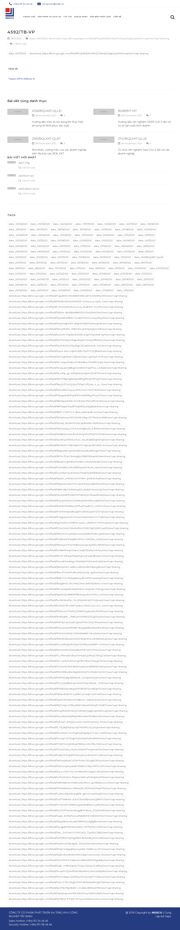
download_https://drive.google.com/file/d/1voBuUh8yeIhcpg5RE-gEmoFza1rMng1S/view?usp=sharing (66, 793)
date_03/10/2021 (104, 240)
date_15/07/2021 (59, 262)
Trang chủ (29, 17)
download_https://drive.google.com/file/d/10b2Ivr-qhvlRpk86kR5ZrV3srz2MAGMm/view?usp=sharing (65, 312)
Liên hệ (117, 17)
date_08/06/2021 (123, 246)
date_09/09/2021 (40, 251)
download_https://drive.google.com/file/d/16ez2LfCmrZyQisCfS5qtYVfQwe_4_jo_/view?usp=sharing (65, 384)
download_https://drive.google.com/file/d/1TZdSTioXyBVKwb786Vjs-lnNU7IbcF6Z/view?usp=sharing (65, 744)
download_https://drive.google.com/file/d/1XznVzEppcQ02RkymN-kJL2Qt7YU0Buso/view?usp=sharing (67, 876)
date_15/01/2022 (38, 262)
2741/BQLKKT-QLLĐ (132, 138)
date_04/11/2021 (146, 240)
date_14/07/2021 (38, 38)
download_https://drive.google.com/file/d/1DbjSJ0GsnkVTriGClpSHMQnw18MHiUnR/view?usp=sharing (66, 483)
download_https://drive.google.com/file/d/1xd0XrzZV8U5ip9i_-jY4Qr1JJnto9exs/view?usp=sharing (63, 843)
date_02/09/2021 (18, 240)
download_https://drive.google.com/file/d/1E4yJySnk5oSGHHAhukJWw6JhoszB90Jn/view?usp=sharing (67, 500)
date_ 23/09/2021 (146, 229)
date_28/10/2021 (145, 284)
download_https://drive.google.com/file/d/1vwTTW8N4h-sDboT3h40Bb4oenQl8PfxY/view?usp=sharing (67, 799)
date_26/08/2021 (18, 284)
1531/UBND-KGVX (28, 188)
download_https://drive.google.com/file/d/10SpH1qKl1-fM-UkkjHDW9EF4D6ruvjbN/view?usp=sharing (65, 323)
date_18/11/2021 (97, 268)
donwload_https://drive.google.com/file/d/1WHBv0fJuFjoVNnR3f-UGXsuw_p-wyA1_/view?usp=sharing (66, 301)
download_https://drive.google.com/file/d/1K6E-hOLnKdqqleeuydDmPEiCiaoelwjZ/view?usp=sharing (66, 578)
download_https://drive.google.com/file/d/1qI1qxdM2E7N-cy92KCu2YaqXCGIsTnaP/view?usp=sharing (65, 694)
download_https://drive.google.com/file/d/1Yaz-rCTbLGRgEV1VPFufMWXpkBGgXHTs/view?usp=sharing (66, 882)
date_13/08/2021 (81, 257)
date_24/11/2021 (60, 279)
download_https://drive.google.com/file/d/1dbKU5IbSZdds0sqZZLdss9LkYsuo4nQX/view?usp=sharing (66, 489)
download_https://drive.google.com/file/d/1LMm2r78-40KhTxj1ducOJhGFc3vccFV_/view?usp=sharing (66, 605)
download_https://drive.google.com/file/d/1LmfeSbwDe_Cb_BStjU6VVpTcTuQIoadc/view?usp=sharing (66, 600)
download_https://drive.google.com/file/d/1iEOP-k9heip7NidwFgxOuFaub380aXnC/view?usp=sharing (66, 555)
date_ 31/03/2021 (84, 235)
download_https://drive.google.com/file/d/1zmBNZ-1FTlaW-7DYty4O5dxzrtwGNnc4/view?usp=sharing (66, 899)
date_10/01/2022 (61, 251)
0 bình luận (27, 167)
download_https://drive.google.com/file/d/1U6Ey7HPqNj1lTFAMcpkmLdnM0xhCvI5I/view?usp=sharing (65, 755)
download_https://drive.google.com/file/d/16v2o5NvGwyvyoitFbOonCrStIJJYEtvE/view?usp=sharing (64, 390)
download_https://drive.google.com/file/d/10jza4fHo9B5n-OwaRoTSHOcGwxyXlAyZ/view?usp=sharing (66, 317)
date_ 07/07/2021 (84, 224)
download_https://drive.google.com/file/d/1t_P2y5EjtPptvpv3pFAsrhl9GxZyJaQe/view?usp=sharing (64, 727)
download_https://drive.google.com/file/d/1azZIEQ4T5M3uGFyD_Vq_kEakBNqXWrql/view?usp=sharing (66, 439)
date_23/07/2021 (123, 273)
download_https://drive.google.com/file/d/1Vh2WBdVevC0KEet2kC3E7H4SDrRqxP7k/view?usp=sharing (67, 788)
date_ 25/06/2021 (40, 235)
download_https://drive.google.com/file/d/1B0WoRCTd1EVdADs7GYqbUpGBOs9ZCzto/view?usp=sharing (68, 445)
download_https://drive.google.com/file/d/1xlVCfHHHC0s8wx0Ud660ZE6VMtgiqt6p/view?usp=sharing (66, 860)
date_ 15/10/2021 (17, 229)
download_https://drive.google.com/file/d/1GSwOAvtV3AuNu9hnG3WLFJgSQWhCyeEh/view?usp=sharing (68, 528)
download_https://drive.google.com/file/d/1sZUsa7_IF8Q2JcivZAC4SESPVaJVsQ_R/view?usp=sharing (65, 721)
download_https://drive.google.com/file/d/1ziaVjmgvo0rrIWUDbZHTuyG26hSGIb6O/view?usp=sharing (66, 893)
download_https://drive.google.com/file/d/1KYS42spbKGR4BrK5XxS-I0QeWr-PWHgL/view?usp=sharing (67, 589)
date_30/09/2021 (82, 290)
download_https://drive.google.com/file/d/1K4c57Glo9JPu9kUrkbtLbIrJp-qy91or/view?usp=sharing (63, 572)
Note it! (30, 78)
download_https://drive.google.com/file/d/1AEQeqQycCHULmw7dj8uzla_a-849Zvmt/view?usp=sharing (67, 428)
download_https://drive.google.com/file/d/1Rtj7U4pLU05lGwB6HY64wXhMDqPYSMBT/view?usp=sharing (68, 705)
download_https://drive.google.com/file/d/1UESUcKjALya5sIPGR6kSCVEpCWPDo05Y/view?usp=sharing (67, 766)
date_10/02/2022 (83, 251)
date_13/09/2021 (102, 257)
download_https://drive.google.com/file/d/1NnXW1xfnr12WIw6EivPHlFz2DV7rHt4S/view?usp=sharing (65, 649)
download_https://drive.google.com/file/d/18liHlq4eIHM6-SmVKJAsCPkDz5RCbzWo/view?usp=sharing (66, 401)
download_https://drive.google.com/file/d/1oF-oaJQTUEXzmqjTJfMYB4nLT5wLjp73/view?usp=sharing (65, 661)
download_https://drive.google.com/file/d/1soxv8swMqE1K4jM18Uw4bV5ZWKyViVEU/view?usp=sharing (66, 716)
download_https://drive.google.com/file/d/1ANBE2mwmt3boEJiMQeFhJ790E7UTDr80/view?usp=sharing (67, 434)
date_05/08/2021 (18, 246)
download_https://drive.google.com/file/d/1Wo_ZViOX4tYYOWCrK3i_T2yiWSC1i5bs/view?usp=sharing (66, 832)
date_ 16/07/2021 (38, 229)
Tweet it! (13, 78)
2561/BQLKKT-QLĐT (46, 138)
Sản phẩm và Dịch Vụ (49, 17)
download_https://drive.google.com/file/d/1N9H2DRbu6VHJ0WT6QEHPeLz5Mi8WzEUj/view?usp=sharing (68, 638)
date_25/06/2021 (103, 279)
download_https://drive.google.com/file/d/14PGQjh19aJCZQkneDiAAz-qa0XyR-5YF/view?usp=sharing (66, 356)
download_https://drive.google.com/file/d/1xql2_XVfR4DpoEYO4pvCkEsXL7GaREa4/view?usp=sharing (66, 865)
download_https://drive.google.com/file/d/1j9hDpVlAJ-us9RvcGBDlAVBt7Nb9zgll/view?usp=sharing (64, 567)
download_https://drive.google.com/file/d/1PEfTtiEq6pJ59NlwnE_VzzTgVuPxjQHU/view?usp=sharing (65, 677)
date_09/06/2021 (18, 251)
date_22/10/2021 (80, 273)
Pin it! (22, 78)
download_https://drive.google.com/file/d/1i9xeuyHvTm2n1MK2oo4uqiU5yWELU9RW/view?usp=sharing (66, 544)
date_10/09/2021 (126, 251)
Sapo (168, 916)
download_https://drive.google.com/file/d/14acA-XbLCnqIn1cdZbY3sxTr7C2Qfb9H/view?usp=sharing (65, 351)
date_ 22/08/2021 (124, 229)
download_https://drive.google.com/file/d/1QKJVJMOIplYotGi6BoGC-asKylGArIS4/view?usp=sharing (65, 699)
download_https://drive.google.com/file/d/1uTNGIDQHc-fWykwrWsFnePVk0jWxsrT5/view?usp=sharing (66, 777)
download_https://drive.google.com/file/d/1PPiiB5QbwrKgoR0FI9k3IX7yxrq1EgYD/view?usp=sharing (65, 688)
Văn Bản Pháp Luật (100, 17)
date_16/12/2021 (36, 268)
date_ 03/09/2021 (40, 224)
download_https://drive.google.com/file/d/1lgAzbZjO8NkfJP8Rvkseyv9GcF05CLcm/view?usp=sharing (66, 594)
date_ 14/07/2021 (128, 224)
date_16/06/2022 (122, 262)
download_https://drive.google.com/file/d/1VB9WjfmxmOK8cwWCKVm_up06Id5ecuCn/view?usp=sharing (68, 782)
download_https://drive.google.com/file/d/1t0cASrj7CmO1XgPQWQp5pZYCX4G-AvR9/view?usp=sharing (68, 733)
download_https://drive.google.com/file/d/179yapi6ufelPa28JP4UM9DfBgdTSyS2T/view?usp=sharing (65, 395)
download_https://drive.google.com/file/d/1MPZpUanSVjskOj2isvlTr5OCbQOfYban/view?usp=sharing (66, 622)
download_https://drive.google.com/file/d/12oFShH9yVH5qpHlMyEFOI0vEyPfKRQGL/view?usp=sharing (66, 340)
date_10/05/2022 (104, 251)
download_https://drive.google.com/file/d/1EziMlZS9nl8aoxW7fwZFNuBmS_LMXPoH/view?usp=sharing (67, 506)
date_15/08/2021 (80, 262)
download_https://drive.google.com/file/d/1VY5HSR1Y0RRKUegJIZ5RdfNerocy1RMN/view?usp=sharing (66, 804)
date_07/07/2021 (61, 246)
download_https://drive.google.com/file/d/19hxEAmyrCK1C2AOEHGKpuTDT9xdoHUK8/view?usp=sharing (68, 417)
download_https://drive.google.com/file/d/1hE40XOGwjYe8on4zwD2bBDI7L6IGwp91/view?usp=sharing (66, 533)
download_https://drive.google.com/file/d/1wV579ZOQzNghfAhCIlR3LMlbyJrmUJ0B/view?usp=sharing (66, 838)
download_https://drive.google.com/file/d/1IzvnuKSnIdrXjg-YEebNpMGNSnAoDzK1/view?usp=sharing (66, 561)
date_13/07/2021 (60, 257)
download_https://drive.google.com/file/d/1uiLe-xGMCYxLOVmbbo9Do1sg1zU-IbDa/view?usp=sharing (66, 771)
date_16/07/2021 (143, 262)
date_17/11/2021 (77, 268)
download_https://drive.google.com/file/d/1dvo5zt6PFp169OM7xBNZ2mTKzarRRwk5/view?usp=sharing (67, 495)
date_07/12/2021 (102, 246)
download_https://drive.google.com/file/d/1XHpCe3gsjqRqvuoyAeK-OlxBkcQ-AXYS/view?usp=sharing (66, 849)
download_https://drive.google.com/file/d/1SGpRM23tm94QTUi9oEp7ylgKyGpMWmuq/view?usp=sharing (109, 38)
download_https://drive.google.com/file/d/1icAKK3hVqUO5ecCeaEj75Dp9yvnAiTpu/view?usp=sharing (66, 550)
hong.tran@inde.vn (50, 3)
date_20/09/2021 (137, 268)
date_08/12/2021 (145, 246)
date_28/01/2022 (123, 284)
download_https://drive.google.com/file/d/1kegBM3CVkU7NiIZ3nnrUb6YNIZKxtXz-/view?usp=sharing (66, 583)
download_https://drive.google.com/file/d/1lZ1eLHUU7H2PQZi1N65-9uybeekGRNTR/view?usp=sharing (66, 611)
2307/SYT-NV (26, 175)
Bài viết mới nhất (22, 157)
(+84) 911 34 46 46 (20, 3)
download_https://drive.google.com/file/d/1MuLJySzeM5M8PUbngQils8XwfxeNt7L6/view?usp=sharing (66, 627)
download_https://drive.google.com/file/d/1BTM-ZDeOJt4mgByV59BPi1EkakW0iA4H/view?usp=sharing (67, 456)
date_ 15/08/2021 (149, 224)
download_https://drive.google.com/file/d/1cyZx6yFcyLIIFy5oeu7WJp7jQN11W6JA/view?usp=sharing (65, 472)
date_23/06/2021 (101, 273)
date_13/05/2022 (39, 257)
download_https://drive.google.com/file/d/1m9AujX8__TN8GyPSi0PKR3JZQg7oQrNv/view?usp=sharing (67, 616)
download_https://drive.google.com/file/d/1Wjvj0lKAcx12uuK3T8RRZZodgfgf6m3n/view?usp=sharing (65, 821)
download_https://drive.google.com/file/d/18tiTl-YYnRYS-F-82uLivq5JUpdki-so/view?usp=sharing (63, 412)
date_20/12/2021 (17, 273)
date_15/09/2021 (101, 262)
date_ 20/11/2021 (103, 229)
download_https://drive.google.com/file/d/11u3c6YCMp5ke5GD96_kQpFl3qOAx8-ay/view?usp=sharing (67, 334)
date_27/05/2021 (81, 284)
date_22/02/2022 (59, 273)
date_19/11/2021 (116, 268)
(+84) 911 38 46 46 (41, 924)
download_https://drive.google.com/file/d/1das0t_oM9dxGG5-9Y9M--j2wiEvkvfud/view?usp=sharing (65, 478)
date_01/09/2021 (105, 235)
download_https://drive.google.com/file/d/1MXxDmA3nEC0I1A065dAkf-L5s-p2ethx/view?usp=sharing (65, 633)
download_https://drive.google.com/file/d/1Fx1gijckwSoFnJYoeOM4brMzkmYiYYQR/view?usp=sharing (66, 517)
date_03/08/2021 (60, 240)
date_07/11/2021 (82, 246)
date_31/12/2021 (125, 290)
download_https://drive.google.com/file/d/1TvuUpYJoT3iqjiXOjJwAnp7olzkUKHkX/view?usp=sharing (65, 738)
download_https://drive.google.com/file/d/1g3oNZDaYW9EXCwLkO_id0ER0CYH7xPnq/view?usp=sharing (68, 522)
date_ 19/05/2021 (82, 229)
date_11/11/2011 (145, 251)
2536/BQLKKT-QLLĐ (46, 111)
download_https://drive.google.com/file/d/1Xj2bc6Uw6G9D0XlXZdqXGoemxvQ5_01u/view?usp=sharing (67, 854)
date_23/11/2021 (143, 273)
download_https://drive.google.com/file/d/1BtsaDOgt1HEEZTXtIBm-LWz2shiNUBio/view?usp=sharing (65, 461)
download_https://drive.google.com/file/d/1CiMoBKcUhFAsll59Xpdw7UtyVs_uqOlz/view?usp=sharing (65, 467)
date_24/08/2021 (39, 279)
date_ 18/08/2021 (60, 229)
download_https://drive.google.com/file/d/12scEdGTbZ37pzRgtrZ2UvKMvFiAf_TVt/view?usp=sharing (65, 345)
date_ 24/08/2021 (18, 235)
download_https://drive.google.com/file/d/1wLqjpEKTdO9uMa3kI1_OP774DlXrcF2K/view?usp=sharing (65, 826)
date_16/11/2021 (17, 268)
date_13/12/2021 (122, 257)
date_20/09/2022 (159, 268)
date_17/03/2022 (57, 268)
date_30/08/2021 (60, 290)
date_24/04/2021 (18, 279)
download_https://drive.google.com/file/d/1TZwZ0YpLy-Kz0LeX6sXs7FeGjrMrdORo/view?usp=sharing (66, 749)
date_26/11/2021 (38, 284)
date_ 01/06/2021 (18, 224)
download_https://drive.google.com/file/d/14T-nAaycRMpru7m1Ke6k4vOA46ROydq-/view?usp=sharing (66, 362)
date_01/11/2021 (146, 235)
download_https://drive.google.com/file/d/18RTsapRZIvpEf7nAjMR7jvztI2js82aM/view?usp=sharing (63, 406)
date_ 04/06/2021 (62, 224)
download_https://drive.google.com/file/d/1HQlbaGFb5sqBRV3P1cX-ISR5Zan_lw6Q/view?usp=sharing (66, 539)
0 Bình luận (18, 43)
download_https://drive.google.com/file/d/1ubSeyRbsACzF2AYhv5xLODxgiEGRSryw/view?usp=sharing (66, 760)
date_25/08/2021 (124, 279)
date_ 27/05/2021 (62, 235)
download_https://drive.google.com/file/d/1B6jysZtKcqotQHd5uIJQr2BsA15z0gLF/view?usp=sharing (64, 450)
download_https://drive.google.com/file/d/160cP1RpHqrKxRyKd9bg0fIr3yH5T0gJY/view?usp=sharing (65, 378)
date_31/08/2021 (104, 290)
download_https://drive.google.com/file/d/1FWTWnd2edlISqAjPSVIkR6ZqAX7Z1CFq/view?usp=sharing (66, 511)
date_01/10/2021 (126, 235)
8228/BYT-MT (127, 111)
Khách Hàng (81, 17)
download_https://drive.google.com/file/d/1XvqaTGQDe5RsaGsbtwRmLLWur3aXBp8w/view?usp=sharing (68, 871)
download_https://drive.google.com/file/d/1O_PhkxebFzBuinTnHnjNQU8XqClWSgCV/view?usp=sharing (67, 655)
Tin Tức (67, 17)
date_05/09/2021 (40, 246)
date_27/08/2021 (102, 284)
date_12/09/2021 (17, 257)
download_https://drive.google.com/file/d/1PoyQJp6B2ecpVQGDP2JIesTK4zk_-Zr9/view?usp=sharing (66, 683)
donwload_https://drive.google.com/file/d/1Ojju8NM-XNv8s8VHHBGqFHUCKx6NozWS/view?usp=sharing (68, 295)
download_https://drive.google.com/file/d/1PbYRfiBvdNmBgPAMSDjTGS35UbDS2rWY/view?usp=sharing (68, 672)
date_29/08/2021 (18, 290)
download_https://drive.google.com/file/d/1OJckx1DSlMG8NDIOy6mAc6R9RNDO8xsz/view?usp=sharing (68, 666)
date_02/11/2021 (38, 240)
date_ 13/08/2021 (106, 224)
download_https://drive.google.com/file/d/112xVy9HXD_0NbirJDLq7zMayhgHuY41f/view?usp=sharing (65, 329)
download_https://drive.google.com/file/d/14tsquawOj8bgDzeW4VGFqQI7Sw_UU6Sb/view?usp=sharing (67, 367)
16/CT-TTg (23, 162)
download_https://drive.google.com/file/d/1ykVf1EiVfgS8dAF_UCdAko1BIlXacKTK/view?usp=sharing (65, 887)
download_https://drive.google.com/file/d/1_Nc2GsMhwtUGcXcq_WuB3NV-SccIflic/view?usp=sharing (66, 306)
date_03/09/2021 (82, 240)
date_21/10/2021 (37, 273)
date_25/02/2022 (81, 279)
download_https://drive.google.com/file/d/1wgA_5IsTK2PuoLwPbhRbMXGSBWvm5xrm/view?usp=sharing (68, 815)
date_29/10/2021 (39, 290)
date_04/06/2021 (125, 240)
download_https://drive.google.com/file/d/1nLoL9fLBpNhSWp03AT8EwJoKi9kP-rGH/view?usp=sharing (66, 644)
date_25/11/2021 (145, 279)
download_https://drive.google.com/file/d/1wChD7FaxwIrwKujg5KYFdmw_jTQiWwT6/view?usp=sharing (67, 810)
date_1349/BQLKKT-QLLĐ (148, 257)
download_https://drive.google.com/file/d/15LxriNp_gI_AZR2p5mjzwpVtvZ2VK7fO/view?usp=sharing (65, 373)
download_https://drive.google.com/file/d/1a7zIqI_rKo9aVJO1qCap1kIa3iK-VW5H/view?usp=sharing (64, 423)
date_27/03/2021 (59, 284)
